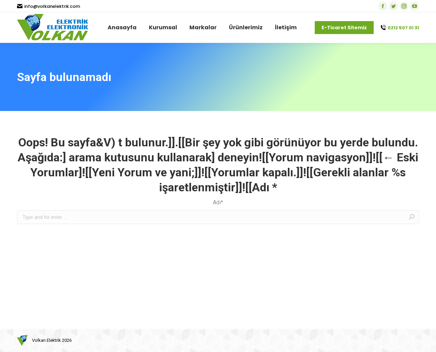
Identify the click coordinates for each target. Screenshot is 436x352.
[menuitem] (122, 27)
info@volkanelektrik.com (48, 6)
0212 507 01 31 (399, 28)
